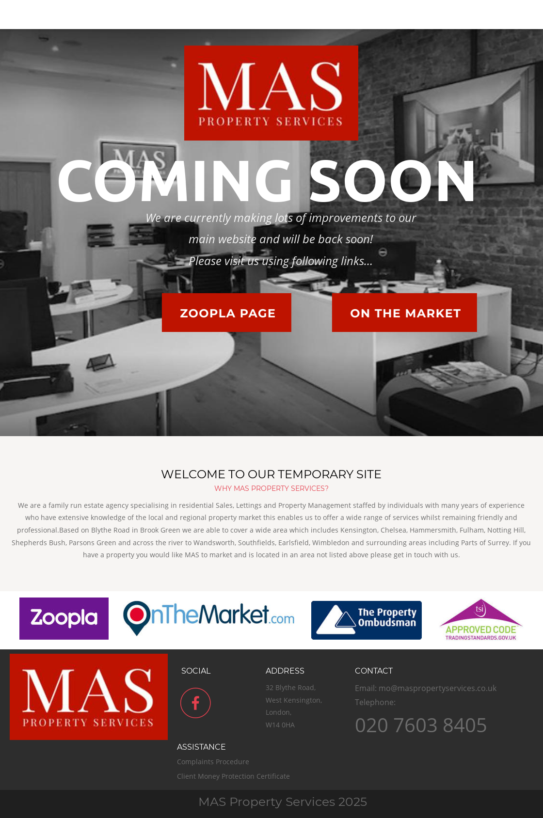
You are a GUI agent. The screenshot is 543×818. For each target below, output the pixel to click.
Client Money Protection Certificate (234, 776)
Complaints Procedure (214, 761)
